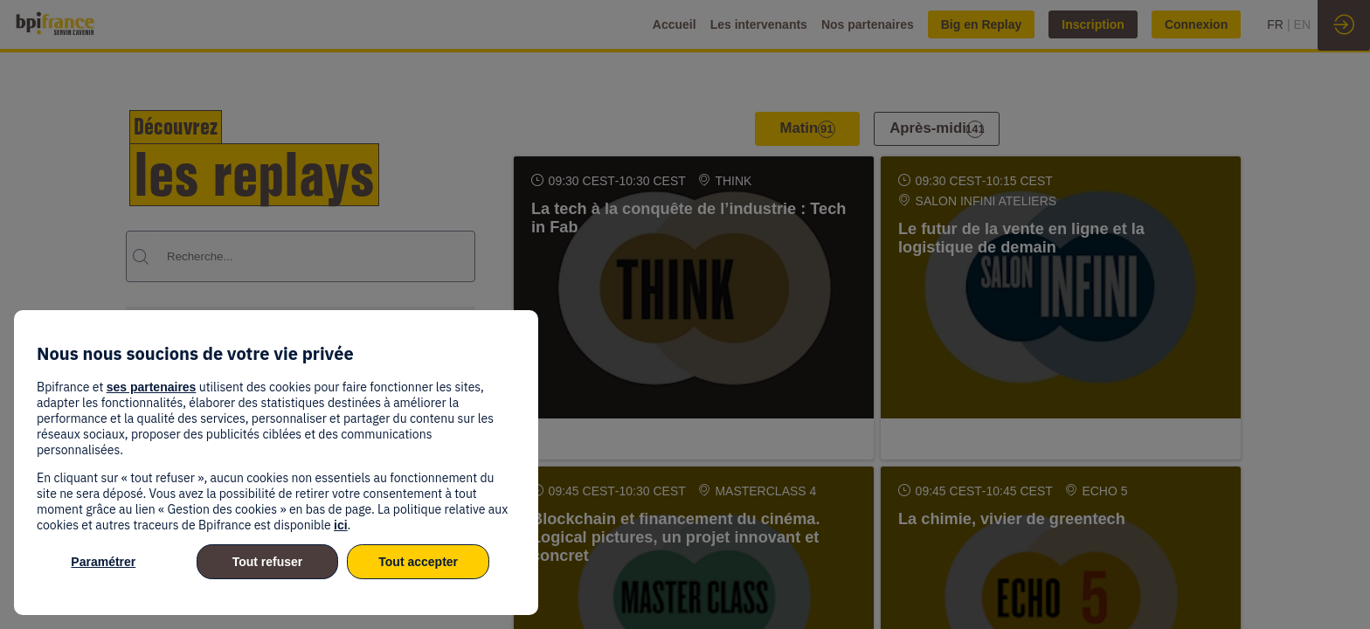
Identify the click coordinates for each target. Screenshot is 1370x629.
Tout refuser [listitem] (267, 562)
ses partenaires (152, 387)
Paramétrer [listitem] (103, 562)
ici (341, 525)
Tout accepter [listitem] (418, 562)
